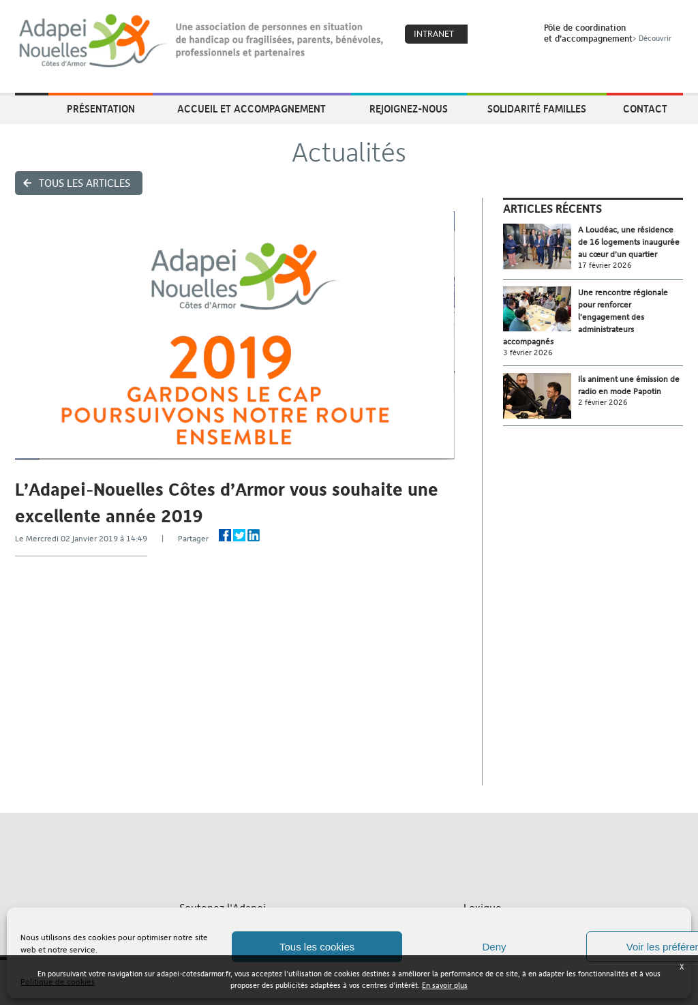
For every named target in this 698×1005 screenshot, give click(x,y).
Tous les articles (84, 183)
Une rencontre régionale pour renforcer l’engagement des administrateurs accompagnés (585, 317)
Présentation (101, 108)
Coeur (486, 35)
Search (516, 35)
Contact (645, 108)
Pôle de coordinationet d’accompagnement (609, 33)
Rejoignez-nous (408, 108)
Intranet (434, 33)
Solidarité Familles (536, 108)
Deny (494, 946)
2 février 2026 (603, 402)
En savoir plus (445, 985)
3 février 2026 (528, 352)
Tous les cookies (316, 946)
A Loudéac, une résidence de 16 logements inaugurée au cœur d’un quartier (629, 242)
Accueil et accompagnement (251, 108)
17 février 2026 (605, 265)
